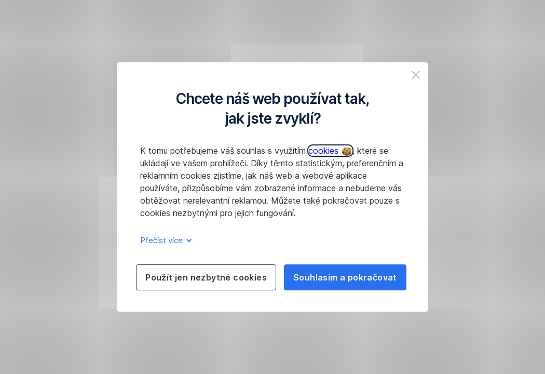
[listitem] (416, 75)
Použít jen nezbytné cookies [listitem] (206, 277)
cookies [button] (329, 150)
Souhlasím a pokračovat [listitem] (345, 277)
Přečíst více (164, 240)
